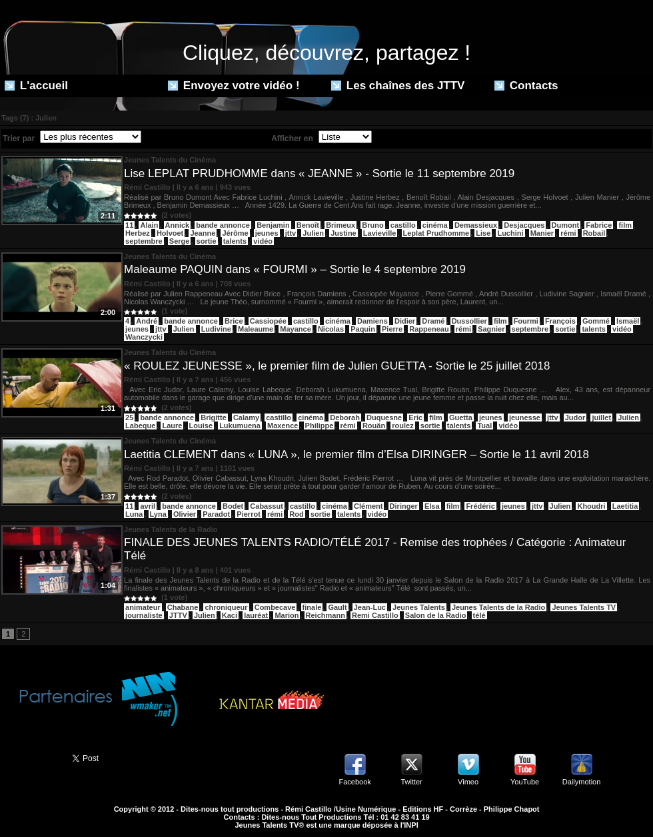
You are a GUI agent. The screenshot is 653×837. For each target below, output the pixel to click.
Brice (234, 321)
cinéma (435, 225)
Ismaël (627, 321)
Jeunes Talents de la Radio (498, 607)
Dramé (433, 321)
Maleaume (255, 329)
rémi (568, 233)
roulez (402, 425)
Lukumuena (240, 425)
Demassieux (475, 225)
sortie (207, 241)
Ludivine (216, 329)
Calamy (246, 417)
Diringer (404, 506)
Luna (134, 514)
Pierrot (248, 514)
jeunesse (524, 417)
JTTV (178, 615)
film (625, 225)
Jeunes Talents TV (584, 607)
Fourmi (526, 321)
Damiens (372, 321)
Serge (179, 241)
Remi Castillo (375, 615)
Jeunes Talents (418, 607)
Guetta (460, 417)
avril (147, 506)
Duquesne (384, 417)
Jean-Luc (370, 607)
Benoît (308, 225)
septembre (144, 241)
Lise (483, 233)
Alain (149, 225)
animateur (143, 607)
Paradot (216, 514)
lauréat (256, 615)
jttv (291, 233)
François (560, 321)
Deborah (345, 417)
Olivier (184, 514)
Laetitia (625, 506)
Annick (177, 225)
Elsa (432, 506)
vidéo (263, 241)
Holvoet (170, 233)
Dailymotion (581, 782)
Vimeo (468, 782)
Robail (594, 233)
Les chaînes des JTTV (397, 85)
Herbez (137, 233)
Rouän (373, 425)
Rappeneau (428, 329)
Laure (172, 425)
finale (312, 607)
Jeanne (202, 233)
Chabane (182, 607)
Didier (404, 321)
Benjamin (273, 225)
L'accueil (36, 85)
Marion (287, 615)
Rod (296, 514)
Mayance (295, 329)
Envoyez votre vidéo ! (234, 85)
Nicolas (331, 329)
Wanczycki (144, 337)
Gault (337, 607)
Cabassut (266, 506)
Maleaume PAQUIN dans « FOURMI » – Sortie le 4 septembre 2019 (295, 269)
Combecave (275, 607)
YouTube (524, 782)
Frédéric (480, 506)
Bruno (372, 225)
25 (129, 417)
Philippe (319, 425)
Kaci (229, 615)
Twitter (411, 782)
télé (479, 615)
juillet (601, 417)
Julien (313, 233)
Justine (343, 233)
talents (235, 241)
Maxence (282, 425)
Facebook (354, 782)
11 (129, 225)
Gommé (596, 321)
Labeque (140, 425)
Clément (368, 506)
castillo (403, 225)
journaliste (144, 615)
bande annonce (223, 225)
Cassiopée (268, 321)
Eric (415, 417)
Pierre (392, 329)
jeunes (267, 233)
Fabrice (599, 225)
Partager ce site (30, 757)
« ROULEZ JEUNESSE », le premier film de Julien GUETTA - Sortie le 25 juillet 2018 (337, 366)
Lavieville (379, 233)
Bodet (233, 506)
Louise (201, 425)
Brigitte (214, 417)
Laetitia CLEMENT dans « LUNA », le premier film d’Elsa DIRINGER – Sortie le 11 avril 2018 (356, 454)
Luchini (510, 233)
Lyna (158, 514)
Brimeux (340, 225)
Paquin (362, 329)
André (146, 321)
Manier (542, 233)
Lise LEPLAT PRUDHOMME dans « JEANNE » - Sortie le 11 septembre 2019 (319, 173)
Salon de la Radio (435, 615)
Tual (484, 425)
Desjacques (524, 225)
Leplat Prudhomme (436, 233)
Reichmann (325, 615)
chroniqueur (226, 607)
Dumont (566, 225)
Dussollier (469, 321)
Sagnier (491, 329)
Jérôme (235, 233)
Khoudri (591, 506)
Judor (575, 417)
